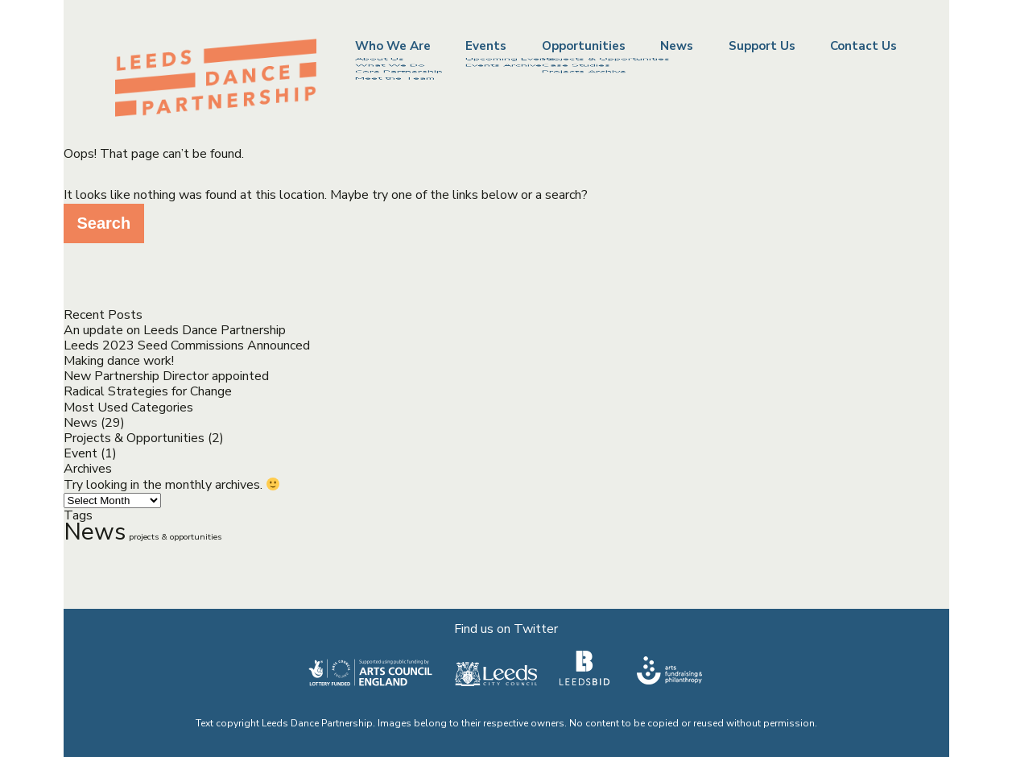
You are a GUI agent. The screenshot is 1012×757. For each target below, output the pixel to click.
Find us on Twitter (506, 629)
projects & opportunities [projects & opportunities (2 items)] (175, 537)
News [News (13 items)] (95, 531)
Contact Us (863, 46)
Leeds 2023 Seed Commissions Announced (187, 345)
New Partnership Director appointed (166, 376)
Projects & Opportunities (134, 438)
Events (485, 46)
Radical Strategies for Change (148, 391)
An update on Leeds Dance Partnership (175, 330)
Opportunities (584, 46)
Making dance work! (119, 361)
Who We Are (393, 46)
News (676, 46)
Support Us (762, 46)
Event (80, 453)
